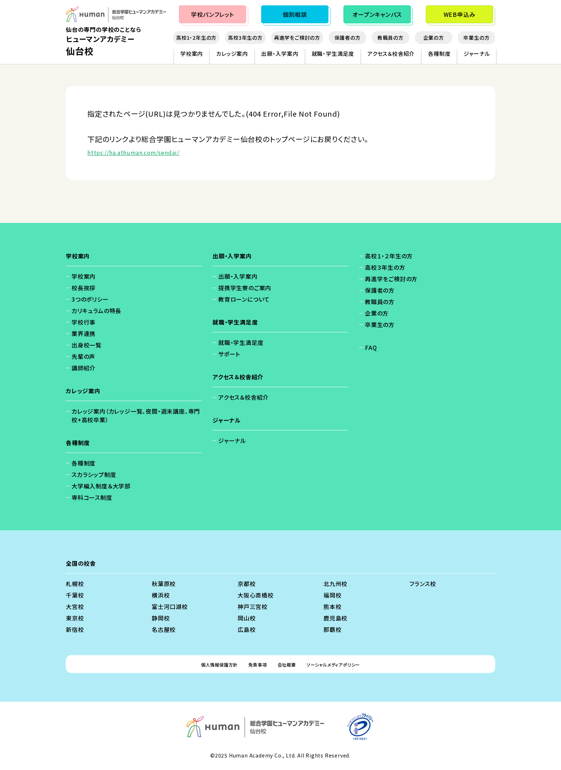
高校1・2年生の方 (196, 37)
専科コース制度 (92, 497)
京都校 (246, 583)
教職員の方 (390, 37)
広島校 (246, 629)
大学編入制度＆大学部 (101, 486)
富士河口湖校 (170, 606)
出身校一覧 (87, 345)
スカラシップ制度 (94, 474)
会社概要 (287, 664)
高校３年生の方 (385, 267)
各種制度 (439, 53)
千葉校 (75, 595)
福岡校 (332, 595)
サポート (229, 354)
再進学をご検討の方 (297, 37)
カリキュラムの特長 (96, 310)
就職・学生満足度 (333, 53)
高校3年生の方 (245, 37)
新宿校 (75, 629)
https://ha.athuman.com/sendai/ (146, 152)
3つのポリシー (90, 299)
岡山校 (246, 618)
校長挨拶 (84, 287)
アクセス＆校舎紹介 (391, 53)
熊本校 (332, 606)
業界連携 (84, 333)
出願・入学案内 (279, 53)
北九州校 (335, 583)
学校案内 (191, 53)
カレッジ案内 (232, 53)
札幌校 (75, 583)
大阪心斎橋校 (256, 595)
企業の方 (433, 37)
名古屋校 (164, 629)
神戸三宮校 (253, 606)
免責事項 (252, 664)
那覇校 (332, 629)
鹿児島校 (335, 618)
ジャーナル (477, 53)
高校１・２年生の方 (389, 256)
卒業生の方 (476, 37)
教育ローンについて (244, 299)
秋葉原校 (164, 583)
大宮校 (75, 606)
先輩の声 (83, 356)
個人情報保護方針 (205, 664)
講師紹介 (84, 368)
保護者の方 (348, 37)
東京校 (75, 618)
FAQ (371, 347)
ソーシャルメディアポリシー (345, 664)
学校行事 (84, 322)
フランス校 (422, 583)
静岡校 (161, 618)
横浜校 (161, 595)
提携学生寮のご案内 (244, 287)
